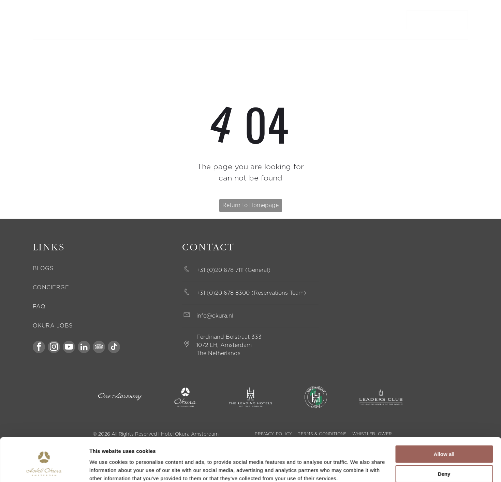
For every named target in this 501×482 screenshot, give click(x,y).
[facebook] (39, 348)
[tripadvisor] (99, 348)
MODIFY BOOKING (78, 20)
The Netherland (217, 353)
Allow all (444, 425)
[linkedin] (84, 348)
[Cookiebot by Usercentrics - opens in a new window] (44, 469)
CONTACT (43, 20)
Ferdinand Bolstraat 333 (229, 337)
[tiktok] (114, 348)
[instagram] (54, 348)
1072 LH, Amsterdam (224, 345)
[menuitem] (158, 49)
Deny (444, 446)
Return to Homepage (250, 205)
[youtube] (69, 348)
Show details (105, 468)
